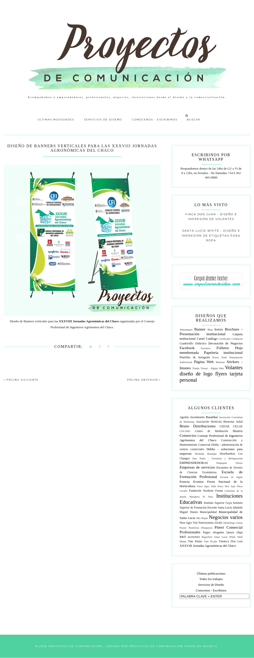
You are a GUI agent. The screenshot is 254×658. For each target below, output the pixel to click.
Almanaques (186, 329)
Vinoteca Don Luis (231, 541)
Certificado (224, 338)
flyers (221, 373)
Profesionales (190, 532)
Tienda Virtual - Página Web (208, 368)
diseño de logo (196, 373)
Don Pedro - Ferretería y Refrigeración (217, 458)
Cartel (201, 338)
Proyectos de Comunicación (75, 646)
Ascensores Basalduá (204, 417)
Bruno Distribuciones (198, 426)
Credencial (237, 338)
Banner (199, 329)
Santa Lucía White (224, 537)
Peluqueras (207, 527)
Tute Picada (210, 541)
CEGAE (238, 426)
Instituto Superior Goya (218, 503)
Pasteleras (194, 527)
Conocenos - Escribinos (154, 119)
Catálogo (212, 338)
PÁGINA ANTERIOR (144, 379)
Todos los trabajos (211, 579)
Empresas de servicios (197, 467)
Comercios (188, 435)
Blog (210, 329)
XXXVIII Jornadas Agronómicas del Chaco (208, 546)
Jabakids (238, 507)
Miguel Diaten (189, 512)
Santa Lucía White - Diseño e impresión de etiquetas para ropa (211, 235)
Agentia (184, 417)
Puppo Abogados (213, 532)
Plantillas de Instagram (195, 357)
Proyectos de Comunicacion (156, 646)
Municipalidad (208, 512)
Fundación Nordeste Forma (206, 490)
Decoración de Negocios (225, 343)
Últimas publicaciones (211, 573)
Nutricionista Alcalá (210, 522)
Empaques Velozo (229, 463)
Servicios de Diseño (103, 119)
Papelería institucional (223, 352)
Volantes (234, 367)
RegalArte (207, 537)
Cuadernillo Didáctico (193, 343)
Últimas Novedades (56, 119)
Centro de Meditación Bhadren (219, 431)
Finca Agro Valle (206, 486)
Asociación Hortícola (209, 421)
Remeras (220, 362)
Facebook (187, 348)
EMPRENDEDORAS (194, 463)
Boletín (218, 329)
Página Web (204, 362)
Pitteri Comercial (229, 527)
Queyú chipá (234, 532)
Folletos (223, 348)
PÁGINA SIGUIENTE (21, 379)
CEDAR (224, 426)
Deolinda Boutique (206, 453)
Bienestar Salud (233, 421)
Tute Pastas (195, 541)
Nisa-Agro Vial (188, 522)
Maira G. (211, 646)
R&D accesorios (190, 537)
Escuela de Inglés (231, 477)
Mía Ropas (202, 518)
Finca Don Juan (226, 486)
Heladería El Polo (201, 496)
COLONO (185, 431)
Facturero (206, 348)
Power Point (219, 357)
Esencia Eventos (192, 481)
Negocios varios (226, 517)
